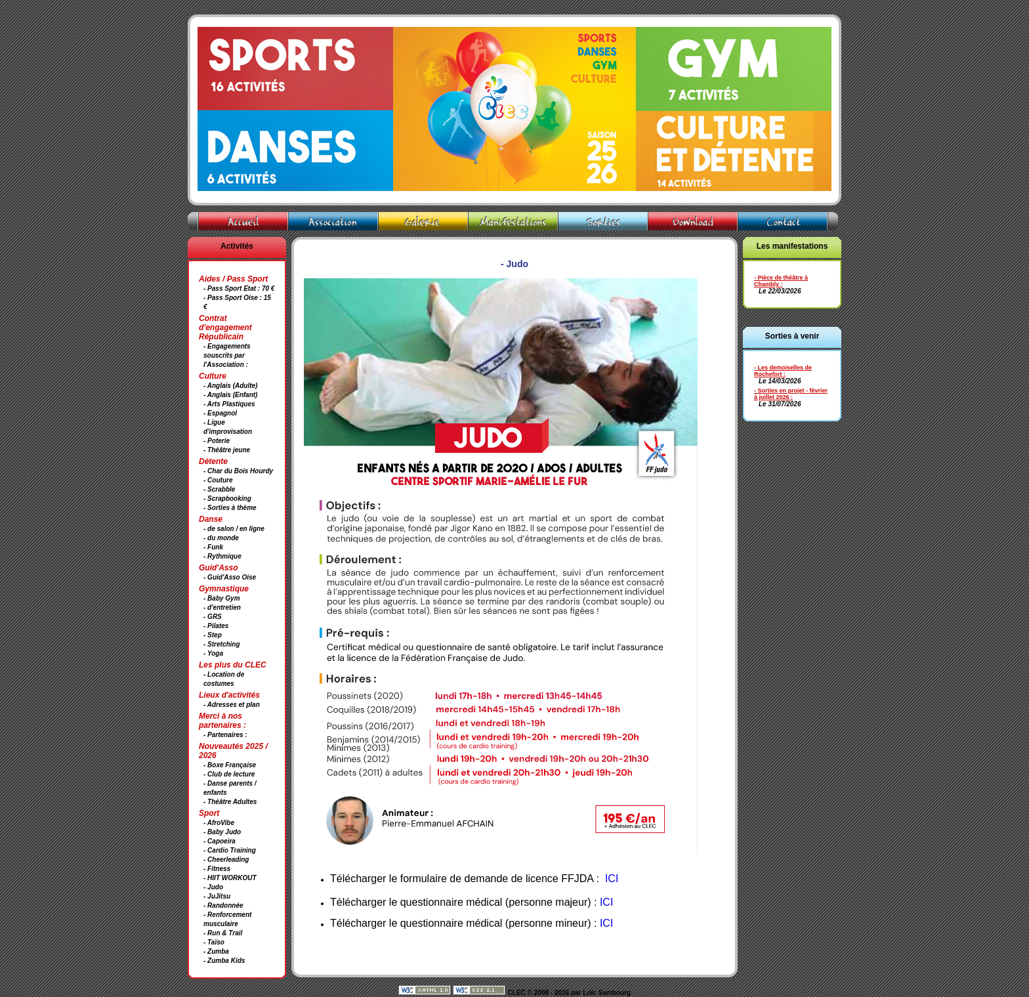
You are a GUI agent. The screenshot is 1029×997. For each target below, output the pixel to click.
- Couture (217, 480)
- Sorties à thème (230, 507)
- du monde (221, 537)
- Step (212, 635)
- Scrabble (219, 489)
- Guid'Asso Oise (229, 577)
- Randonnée (223, 905)
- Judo (213, 887)
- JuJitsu (216, 896)
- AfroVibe (218, 822)
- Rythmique (222, 556)
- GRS (212, 616)
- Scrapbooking (227, 498)
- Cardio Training (229, 850)
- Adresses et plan (231, 704)
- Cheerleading (226, 859)
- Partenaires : (225, 734)
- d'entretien (222, 607)
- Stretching (221, 644)
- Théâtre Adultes (230, 801)
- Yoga (213, 653)
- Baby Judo (222, 832)
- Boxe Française (229, 765)
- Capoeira (219, 841)
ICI (606, 902)
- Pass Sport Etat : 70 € (238, 288)
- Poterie (216, 440)
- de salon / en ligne (233, 528)
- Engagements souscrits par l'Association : (227, 355)
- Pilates (215, 625)
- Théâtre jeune (226, 450)
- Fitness (216, 868)
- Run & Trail (222, 933)
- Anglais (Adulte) (230, 385)
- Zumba (216, 951)
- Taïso (213, 942)
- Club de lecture (229, 774)
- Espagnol (220, 413)
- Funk (213, 547)
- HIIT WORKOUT (230, 877)
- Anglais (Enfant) (230, 394)
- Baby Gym (221, 598)
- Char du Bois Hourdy (238, 471)
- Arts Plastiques (229, 404)
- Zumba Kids (224, 960)
